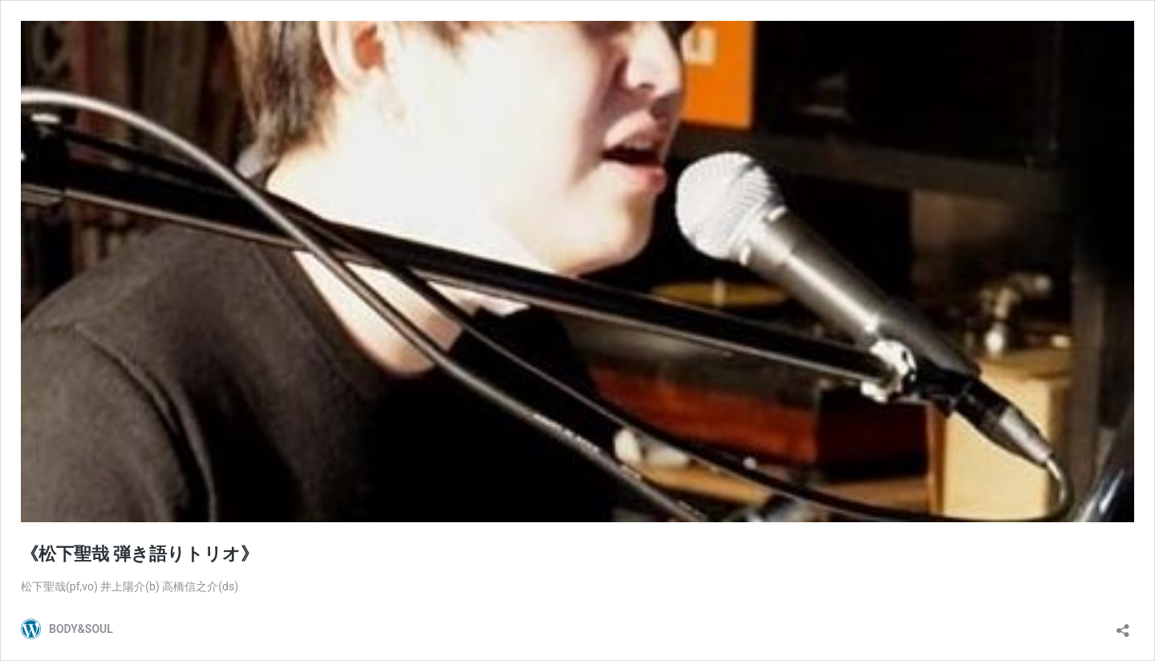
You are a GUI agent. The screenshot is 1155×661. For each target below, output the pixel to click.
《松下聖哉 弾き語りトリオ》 (139, 554)
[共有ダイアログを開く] (1123, 625)
